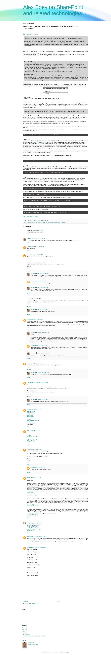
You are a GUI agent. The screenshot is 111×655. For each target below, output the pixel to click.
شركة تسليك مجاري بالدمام (32, 549)
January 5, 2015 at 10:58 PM (41, 345)
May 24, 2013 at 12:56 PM (42, 287)
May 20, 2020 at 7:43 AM (40, 467)
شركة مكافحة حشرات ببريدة (32, 505)
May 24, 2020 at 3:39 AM (36, 477)
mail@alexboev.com (67, 42)
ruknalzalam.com (30, 547)
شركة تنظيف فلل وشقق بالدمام (33, 570)
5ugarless (58, 652)
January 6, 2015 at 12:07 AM (37, 363)
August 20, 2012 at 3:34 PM (38, 230)
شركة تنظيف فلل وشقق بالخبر (33, 557)
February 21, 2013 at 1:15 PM (43, 273)
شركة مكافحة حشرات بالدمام (32, 575)
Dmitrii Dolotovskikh (31, 382)
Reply (28, 234)
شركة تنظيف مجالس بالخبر (32, 554)
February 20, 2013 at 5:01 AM (39, 263)
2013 (24, 629)
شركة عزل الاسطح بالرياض (32, 439)
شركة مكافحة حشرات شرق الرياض (34, 529)
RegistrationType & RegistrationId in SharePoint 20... (35, 636)
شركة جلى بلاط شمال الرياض (32, 436)
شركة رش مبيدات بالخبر (31, 567)
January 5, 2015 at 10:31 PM (43, 332)
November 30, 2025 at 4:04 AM (41, 547)
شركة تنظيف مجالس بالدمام (32, 572)
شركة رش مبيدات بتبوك (31, 504)
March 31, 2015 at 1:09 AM (42, 399)
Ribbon (59, 222)
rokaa (28, 430)
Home (58, 601)
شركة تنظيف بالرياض (31, 530)
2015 (24, 627)
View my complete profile (33, 644)
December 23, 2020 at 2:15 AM (37, 522)
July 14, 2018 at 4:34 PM (35, 430)
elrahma (28, 477)
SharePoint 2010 (64, 222)
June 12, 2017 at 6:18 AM (36, 409)
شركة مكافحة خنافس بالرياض (33, 526)
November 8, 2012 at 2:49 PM (37, 246)
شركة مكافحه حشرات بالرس (32, 514)
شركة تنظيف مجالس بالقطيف (33, 559)
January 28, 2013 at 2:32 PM (37, 254)
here (27, 127)
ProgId (44, 222)
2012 (24, 631)
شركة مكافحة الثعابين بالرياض (33, 527)
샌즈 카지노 (30, 538)
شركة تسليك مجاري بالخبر (32, 551)
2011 (24, 632)
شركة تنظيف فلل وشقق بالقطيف (33, 564)
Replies (29, 270)
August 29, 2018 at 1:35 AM (37, 449)
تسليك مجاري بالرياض (31, 441)
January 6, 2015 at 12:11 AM (43, 372)
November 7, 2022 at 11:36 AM (40, 536)
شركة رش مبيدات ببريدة (77, 502)
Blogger (67, 652)
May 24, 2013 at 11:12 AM (40, 281)
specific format (36, 142)
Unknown (29, 246)
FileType (39, 222)
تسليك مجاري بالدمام (31, 440)
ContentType (29, 222)
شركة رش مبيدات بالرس (32, 495)
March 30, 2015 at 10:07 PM (42, 382)
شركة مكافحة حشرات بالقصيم (33, 515)
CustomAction (34, 222)
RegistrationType (54, 222)
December (27, 634)
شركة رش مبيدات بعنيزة (31, 493)
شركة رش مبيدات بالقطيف (32, 562)
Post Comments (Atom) (33, 603)
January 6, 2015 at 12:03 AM (43, 353)
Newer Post (26, 601)
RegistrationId (48, 222)
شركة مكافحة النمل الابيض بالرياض (34, 523)
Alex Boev (29, 238)
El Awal (28, 522)
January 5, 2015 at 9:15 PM (37, 319)
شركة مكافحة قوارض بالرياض (33, 525)
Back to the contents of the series (30, 34)
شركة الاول (29, 435)
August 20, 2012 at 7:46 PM (39, 238)
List (41, 222)
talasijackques (30, 536)
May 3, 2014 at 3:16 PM (42, 309)
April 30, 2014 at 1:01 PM (35, 298)
